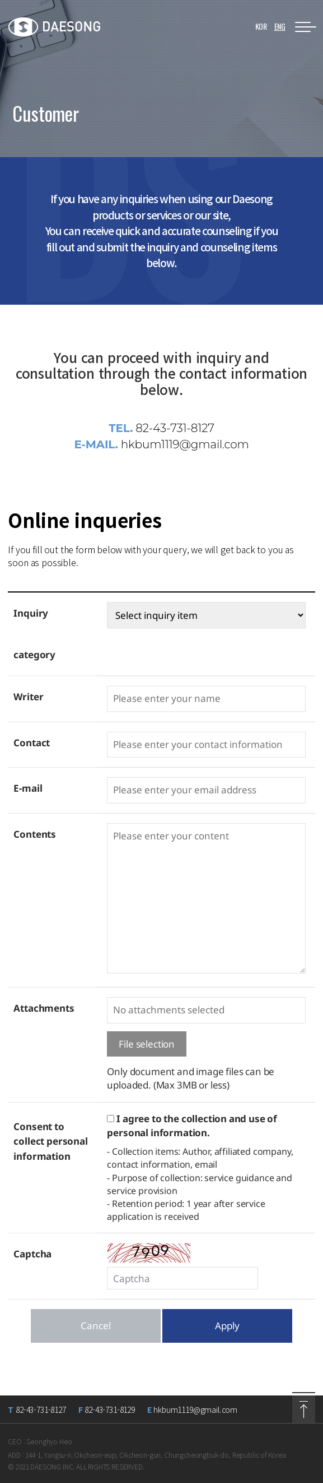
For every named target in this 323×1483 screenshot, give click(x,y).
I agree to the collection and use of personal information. (192, 1125)
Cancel (95, 1325)
